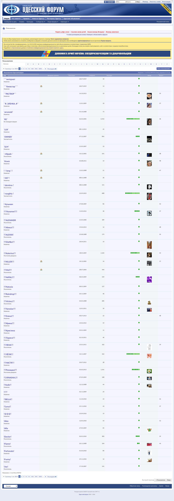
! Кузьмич (8, 204)
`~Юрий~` (8, 154)
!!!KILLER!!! (9, 261)
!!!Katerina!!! (10, 253)
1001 (40, 69)
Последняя (52, 69)
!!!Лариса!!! (9, 337)
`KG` (6, 119)
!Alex (6, 421)
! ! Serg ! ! (8, 170)
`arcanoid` (8, 112)
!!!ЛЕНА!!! (8, 345)
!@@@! (7, 414)
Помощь (145, 1)
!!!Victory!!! (9, 301)
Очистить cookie (155, 1)
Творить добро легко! (62, 32)
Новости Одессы (38, 18)
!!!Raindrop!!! (10, 294)
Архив (161, 486)
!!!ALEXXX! (9, 234)
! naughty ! (9, 193)
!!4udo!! (7, 385)
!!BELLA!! (8, 399)
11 (26, 69)
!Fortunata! (9, 451)
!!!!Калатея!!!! (10, 211)
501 (36, 69)
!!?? (5, 392)
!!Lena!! (7, 406)
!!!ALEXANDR (10, 220)
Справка (21, 21)
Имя (6, 75)
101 (32, 69)
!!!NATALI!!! (9, 277)
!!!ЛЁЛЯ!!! (8, 354)
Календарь (30, 21)
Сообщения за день (10, 21)
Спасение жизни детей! (78, 32)
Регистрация (166, 1)
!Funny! (7, 459)
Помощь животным (112, 32)
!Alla (6, 428)
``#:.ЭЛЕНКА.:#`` (11, 103)
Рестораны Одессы (54, 18)
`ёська (7, 161)
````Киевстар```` (11, 86)
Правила (26, 18)
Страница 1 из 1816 (11, 69)
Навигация (64, 21)
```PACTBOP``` (10, 93)
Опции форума (52, 21)
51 (29, 69)
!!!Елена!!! (9, 316)
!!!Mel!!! (8, 270)
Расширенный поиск (163, 21)
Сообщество (40, 21)
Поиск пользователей (163, 68)
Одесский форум (83, 494)
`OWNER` (8, 136)
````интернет (9, 79)
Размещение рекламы (149, 486)
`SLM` (6, 146)
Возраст (161, 75)
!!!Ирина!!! (9, 323)
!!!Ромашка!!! (10, 370)
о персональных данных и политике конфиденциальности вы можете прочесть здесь (37, 48)
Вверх (169, 480)
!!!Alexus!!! (9, 227)
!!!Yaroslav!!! (10, 308)
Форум (6, 18)
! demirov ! (9, 185)
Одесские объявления (72, 18)
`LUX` (6, 129)
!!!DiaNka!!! (9, 242)
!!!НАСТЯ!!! (9, 362)
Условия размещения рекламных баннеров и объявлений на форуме (87, 34)
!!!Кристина (9, 330)
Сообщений (92, 75)
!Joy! (6, 466)
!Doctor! (7, 436)
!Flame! (7, 443)
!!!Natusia (8, 286)
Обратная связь (135, 486)
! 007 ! (7, 178)
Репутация (109, 75)
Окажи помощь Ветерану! (95, 32)
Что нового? (16, 18)
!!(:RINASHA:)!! (11, 377)
